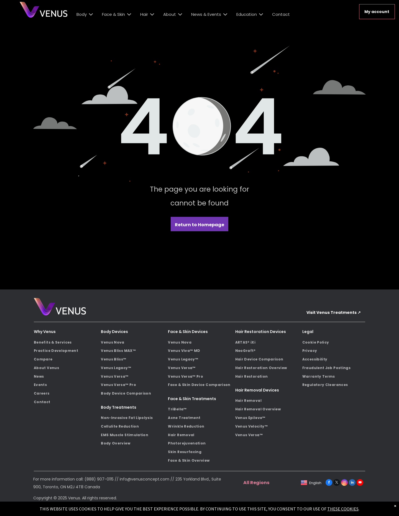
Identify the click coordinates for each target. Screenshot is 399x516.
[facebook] (329, 483)
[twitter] (336, 483)
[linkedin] (352, 483)
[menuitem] (65, 342)
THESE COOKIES (343, 509)
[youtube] (360, 483)
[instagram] (344, 483)
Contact (281, 14)
